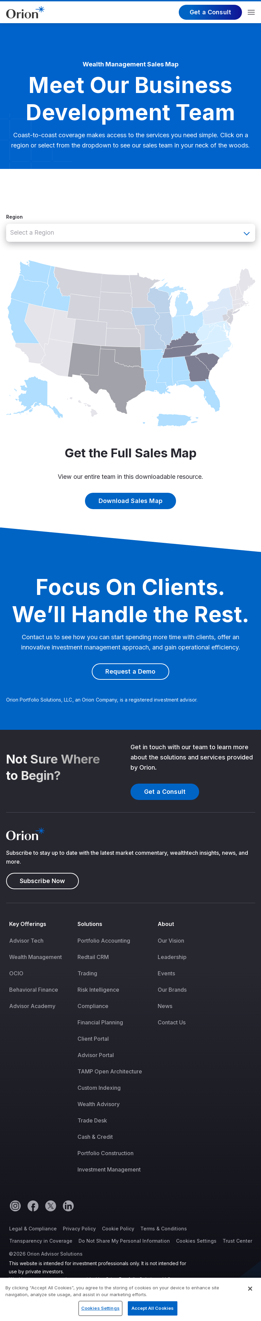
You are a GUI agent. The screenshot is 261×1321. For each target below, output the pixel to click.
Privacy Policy (79, 1228)
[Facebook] (32, 1205)
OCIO (16, 973)
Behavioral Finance (33, 989)
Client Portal (93, 1038)
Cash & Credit (95, 1136)
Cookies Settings (196, 1241)
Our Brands (172, 989)
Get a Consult (210, 12)
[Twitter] (50, 1205)
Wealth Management (35, 957)
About (166, 924)
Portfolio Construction (105, 1153)
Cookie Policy (118, 1228)
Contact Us (172, 1022)
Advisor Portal (95, 1055)
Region (14, 217)
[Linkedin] (67, 1205)
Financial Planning (100, 1022)
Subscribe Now (42, 880)
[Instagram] (14, 1205)
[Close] (250, 1293)
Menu (251, 12)
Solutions (90, 924)
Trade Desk (92, 1120)
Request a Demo (130, 671)
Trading (87, 973)
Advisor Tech (26, 940)
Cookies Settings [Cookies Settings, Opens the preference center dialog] (100, 1312)
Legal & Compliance (33, 1228)
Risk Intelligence (98, 989)
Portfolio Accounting (103, 940)
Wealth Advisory (98, 1104)
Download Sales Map (130, 500)
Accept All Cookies (153, 1312)
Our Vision (171, 940)
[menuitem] (40, 1051)
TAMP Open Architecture (109, 1071)
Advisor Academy (32, 1006)
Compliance (92, 1006)
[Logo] (25, 11)
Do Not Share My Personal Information (124, 1241)
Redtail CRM (93, 957)
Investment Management (109, 1169)
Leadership (172, 957)
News (165, 1006)
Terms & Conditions (163, 1228)
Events (166, 973)
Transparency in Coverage (40, 1241)
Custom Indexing (99, 1087)
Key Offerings (28, 924)
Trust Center (237, 1241)
